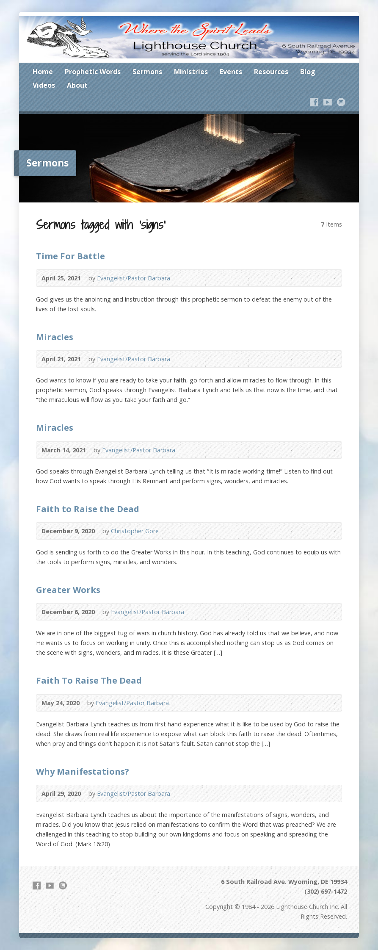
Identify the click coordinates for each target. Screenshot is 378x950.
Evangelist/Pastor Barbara (133, 278)
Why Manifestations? (82, 771)
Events (231, 71)
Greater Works (68, 589)
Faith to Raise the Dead (87, 509)
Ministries (191, 71)
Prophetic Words (93, 71)
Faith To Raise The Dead (89, 680)
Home (43, 71)
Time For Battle (70, 256)
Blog (307, 71)
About (77, 85)
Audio (196, 278)
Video (183, 278)
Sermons (147, 71)
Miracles (54, 337)
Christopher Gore (135, 531)
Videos (44, 85)
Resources (271, 71)
